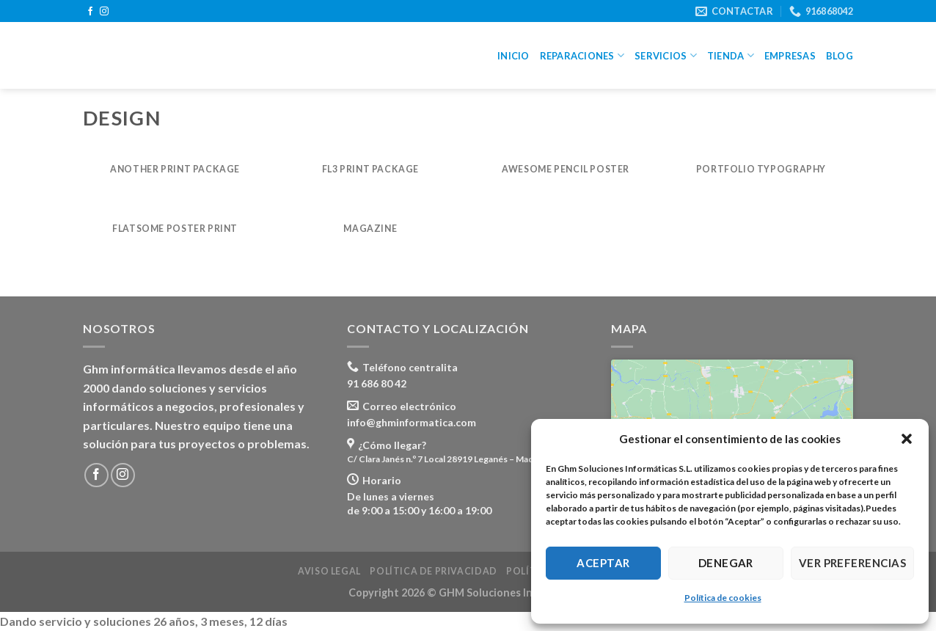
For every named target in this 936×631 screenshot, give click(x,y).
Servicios (666, 55)
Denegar (725, 562)
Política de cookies (722, 597)
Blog (839, 56)
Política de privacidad (433, 571)
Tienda (730, 55)
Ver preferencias (852, 562)
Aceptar (603, 562)
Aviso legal (329, 571)
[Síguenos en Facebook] (90, 12)
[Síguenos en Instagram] (104, 12)
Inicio (513, 56)
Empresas (790, 56)
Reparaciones (582, 55)
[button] (906, 438)
